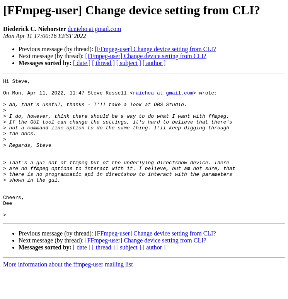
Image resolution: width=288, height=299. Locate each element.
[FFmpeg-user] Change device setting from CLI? (155, 49)
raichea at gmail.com (163, 96)
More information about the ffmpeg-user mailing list (68, 292)
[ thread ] (103, 63)
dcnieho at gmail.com (94, 29)
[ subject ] (128, 63)
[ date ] (81, 63)
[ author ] (154, 63)
